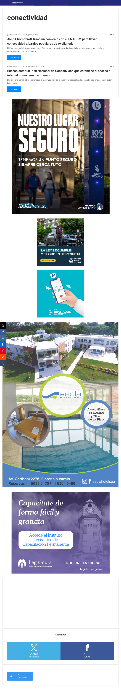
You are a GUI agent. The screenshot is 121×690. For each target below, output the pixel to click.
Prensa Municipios (16, 35)
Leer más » (14, 57)
